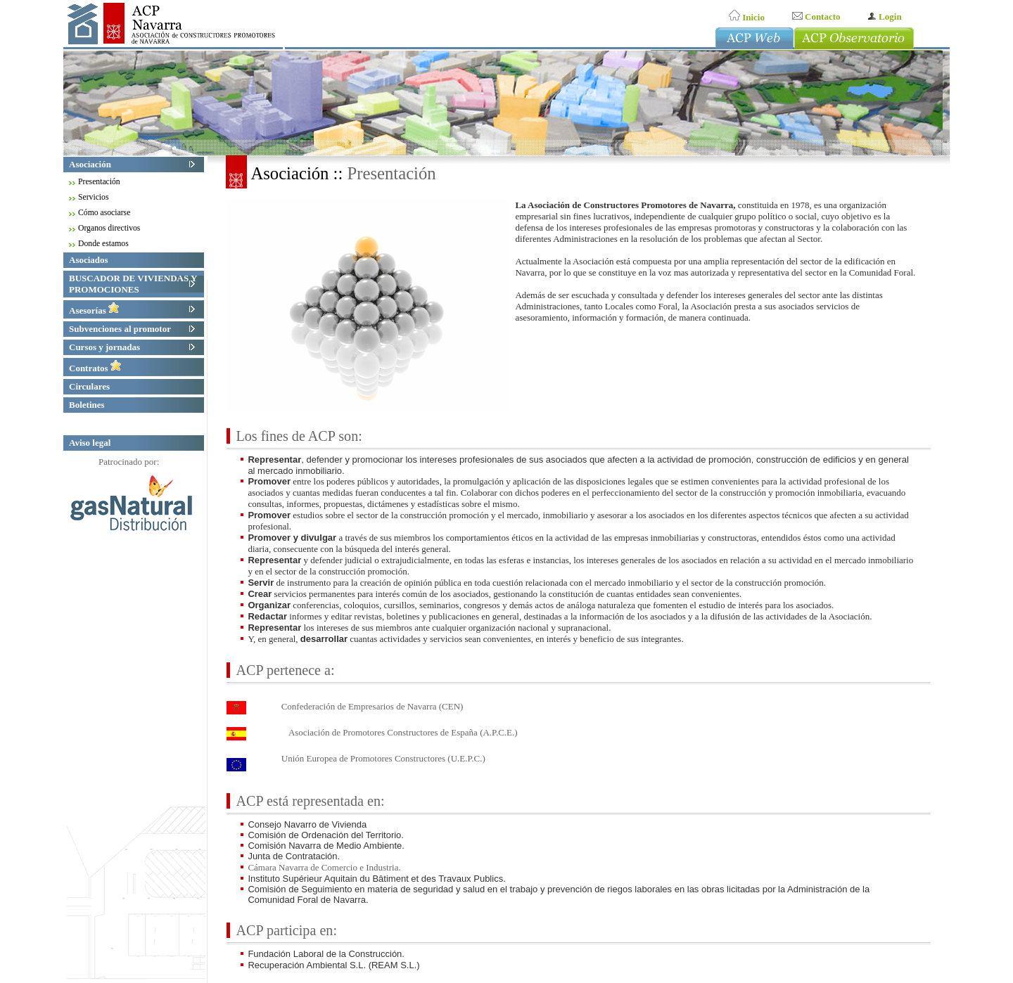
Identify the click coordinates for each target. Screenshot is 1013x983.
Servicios (94, 197)
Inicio (747, 17)
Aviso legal (89, 442)
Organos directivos (110, 228)
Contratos (95, 368)
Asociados (90, 260)
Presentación (100, 181)
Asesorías (94, 310)
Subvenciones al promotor (121, 328)
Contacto (816, 16)
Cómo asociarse (105, 212)
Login (884, 16)
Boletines (88, 404)
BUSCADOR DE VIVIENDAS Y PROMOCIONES (133, 284)
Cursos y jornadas (106, 347)
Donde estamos (105, 243)
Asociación (91, 164)
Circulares (91, 386)
